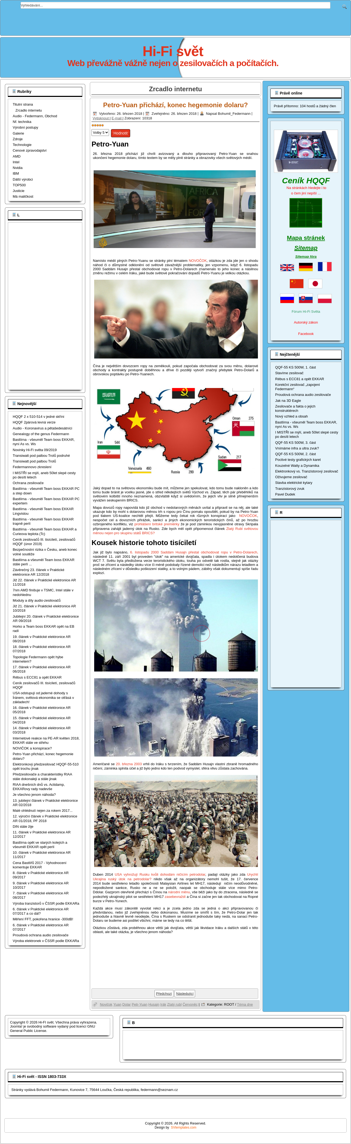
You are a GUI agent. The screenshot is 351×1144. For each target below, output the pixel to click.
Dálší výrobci (23, 179)
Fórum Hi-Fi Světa (306, 311)
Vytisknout (101, 118)
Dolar (126, 1004)
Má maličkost (23, 196)
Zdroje (18, 139)
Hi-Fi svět (173, 51)
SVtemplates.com (183, 1127)
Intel (16, 162)
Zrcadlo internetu (28, 110)
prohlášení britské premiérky (158, 524)
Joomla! (16, 1026)
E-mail (116, 118)
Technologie (22, 145)
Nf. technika (22, 122)
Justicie (18, 191)
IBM (16, 173)
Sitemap (306, 248)
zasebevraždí (175, 897)
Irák (163, 1004)
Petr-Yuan (139, 1004)
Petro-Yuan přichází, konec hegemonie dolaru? (175, 105)
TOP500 (19, 185)
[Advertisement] (175, 21)
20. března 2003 (129, 764)
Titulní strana (23, 104)
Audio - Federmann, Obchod (35, 116)
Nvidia (17, 168)
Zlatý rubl (174, 1004)
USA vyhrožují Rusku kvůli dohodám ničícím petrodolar (160, 874)
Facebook (306, 334)
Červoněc (190, 1004)
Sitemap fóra (306, 257)
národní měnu (179, 892)
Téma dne (245, 1004)
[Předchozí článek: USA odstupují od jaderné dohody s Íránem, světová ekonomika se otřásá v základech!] (164, 993)
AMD (17, 156)
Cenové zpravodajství (30, 150)
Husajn (153, 1004)
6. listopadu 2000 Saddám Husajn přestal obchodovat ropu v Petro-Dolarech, (194, 552)
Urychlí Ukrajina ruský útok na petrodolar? (175, 883)
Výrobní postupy (25, 127)
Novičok (106, 1004)
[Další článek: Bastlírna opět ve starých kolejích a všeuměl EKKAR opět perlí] (185, 993)
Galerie (18, 133)
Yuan (117, 1004)
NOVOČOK (197, 261)
